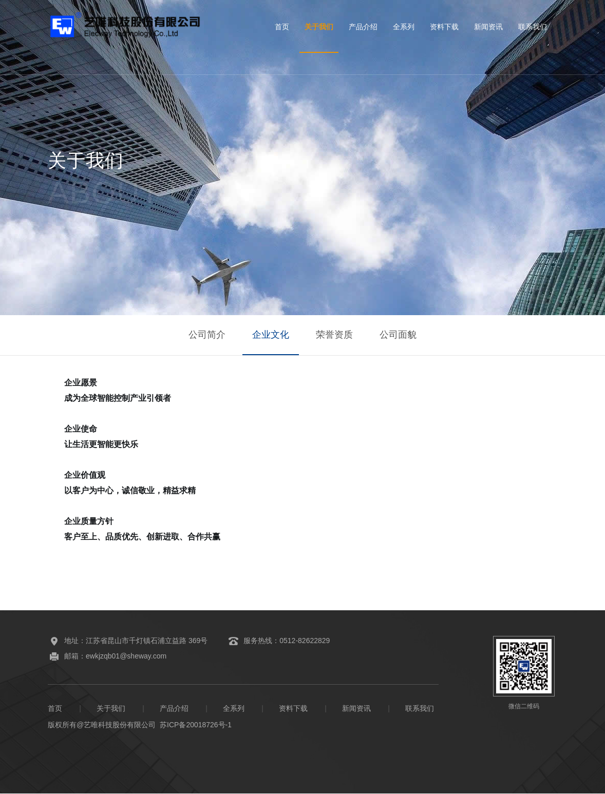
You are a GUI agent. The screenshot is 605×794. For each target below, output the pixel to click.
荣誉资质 (334, 335)
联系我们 (532, 27)
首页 (282, 27)
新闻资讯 (488, 27)
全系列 (403, 27)
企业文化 (270, 335)
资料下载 (444, 27)
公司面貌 (399, 335)
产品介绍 (363, 27)
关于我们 (319, 27)
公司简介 (205, 335)
